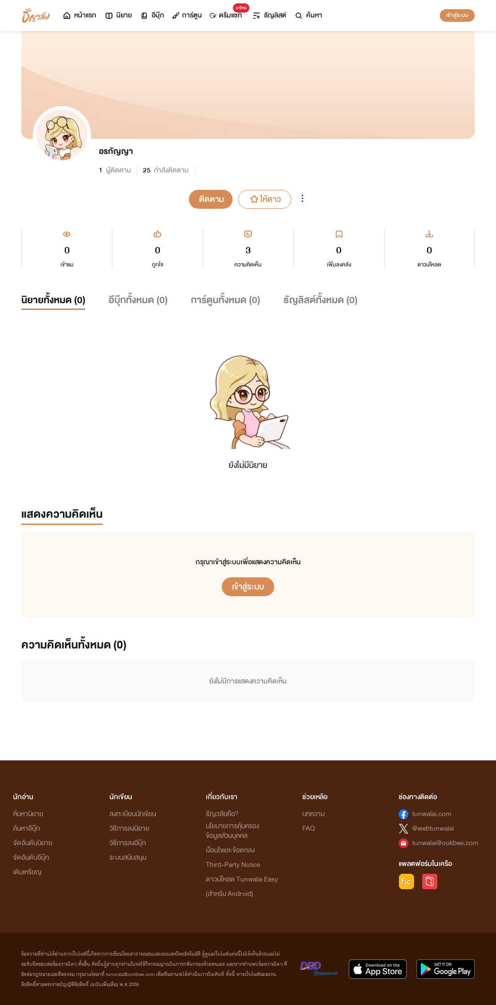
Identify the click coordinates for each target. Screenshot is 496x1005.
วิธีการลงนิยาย (129, 828)
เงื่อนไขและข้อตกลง (230, 850)
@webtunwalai (433, 828)
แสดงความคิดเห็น (62, 514)
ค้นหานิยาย (28, 814)
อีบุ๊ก (152, 15)
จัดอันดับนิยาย (32, 843)
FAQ (308, 828)
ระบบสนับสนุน (127, 857)
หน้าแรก (79, 15)
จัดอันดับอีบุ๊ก (31, 857)
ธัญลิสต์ (269, 15)
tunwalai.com (431, 814)
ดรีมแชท (228, 12)
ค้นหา (308, 15)
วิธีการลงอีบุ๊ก (127, 843)
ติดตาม (211, 199)
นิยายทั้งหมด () (53, 300)
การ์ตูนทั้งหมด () (225, 300)
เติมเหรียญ (27, 872)
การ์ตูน (187, 15)
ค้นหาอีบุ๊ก (26, 828)
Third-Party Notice (233, 865)
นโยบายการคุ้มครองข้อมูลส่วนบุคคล (232, 831)
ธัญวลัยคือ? (222, 814)
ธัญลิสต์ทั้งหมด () (320, 300)
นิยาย (118, 15)
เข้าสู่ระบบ (457, 15)
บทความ (313, 814)
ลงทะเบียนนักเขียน (132, 814)
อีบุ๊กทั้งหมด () (138, 300)
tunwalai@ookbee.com (445, 843)
